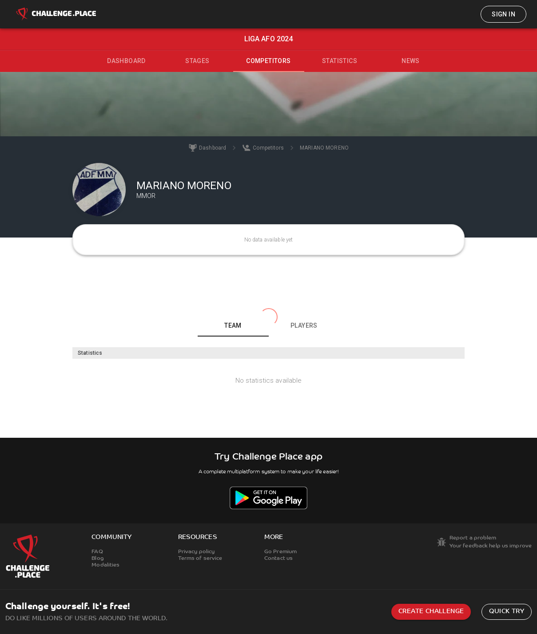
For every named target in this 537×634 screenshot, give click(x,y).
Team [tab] (233, 325)
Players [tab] (304, 325)
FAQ (97, 552)
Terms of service (200, 558)
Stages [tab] (197, 60)
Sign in (503, 14)
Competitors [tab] (268, 60)
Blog (97, 558)
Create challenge (431, 611)
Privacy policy (196, 552)
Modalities (105, 565)
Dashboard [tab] (126, 60)
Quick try (506, 611)
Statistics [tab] (339, 60)
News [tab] (411, 60)
